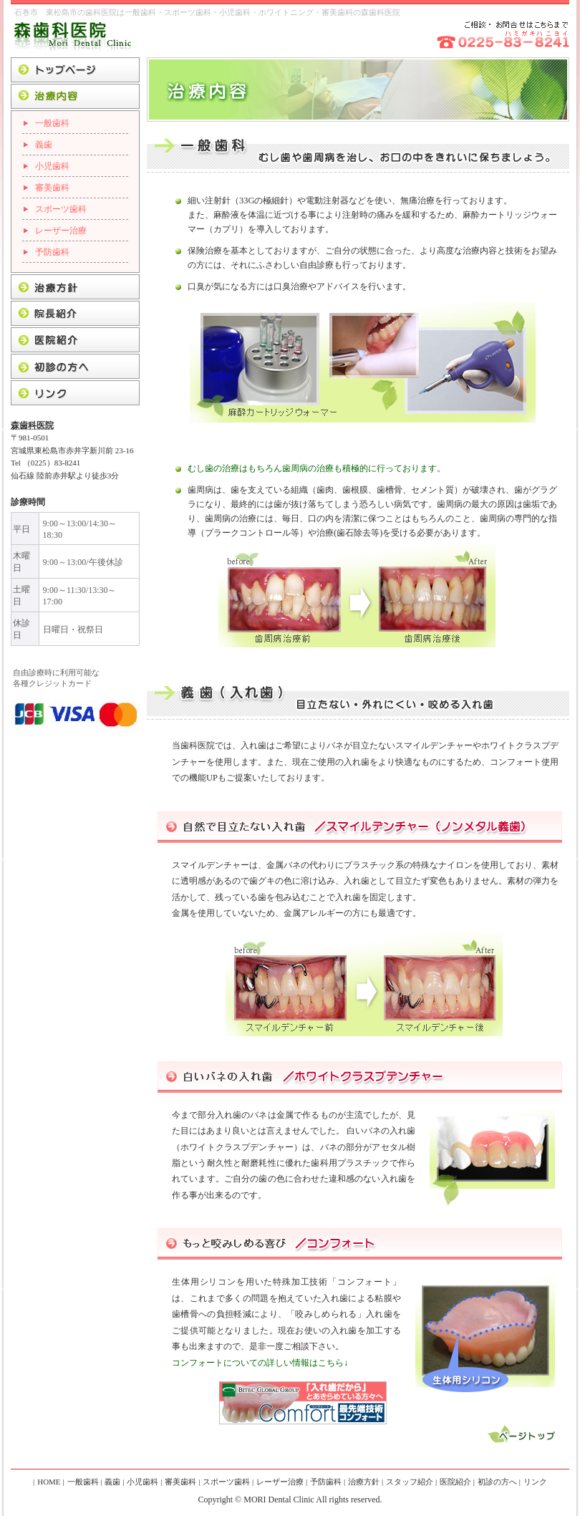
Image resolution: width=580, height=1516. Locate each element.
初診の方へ (497, 1481)
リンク (535, 1481)
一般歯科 (52, 123)
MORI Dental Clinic (278, 1500)
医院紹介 (455, 1481)
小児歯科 (52, 166)
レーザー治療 (61, 231)
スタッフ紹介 (409, 1481)
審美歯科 (52, 188)
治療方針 (364, 1481)
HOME (48, 1481)
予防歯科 (52, 252)
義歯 (43, 145)
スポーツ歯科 (61, 209)
